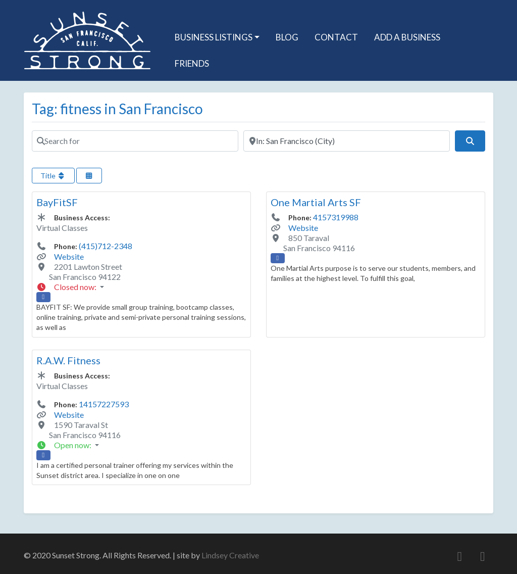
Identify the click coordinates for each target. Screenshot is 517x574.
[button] (141, 287)
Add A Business (407, 37)
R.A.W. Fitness (68, 360)
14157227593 (104, 404)
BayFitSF (57, 202)
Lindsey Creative (230, 555)
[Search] (470, 141)
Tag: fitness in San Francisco (117, 108)
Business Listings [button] (213, 37)
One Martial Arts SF (316, 202)
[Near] (346, 141)
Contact (336, 37)
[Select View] (89, 175)
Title (53, 175)
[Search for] (135, 141)
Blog (287, 37)
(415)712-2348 (105, 246)
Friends (192, 63)
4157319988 (335, 217)
